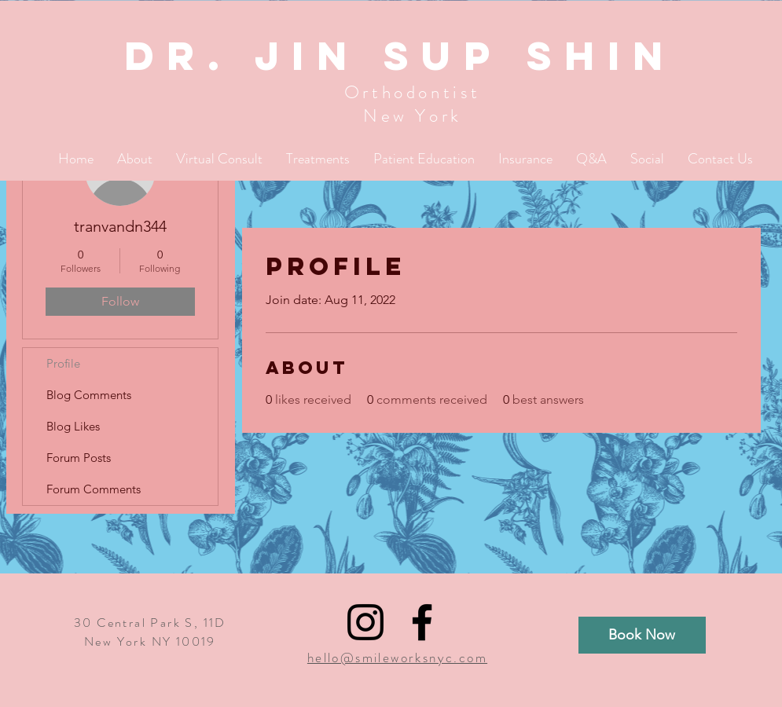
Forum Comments (93, 489)
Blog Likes (73, 426)
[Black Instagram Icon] (365, 622)
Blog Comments (88, 394)
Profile (63, 363)
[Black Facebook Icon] (422, 622)
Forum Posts (78, 457)
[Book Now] (642, 635)
